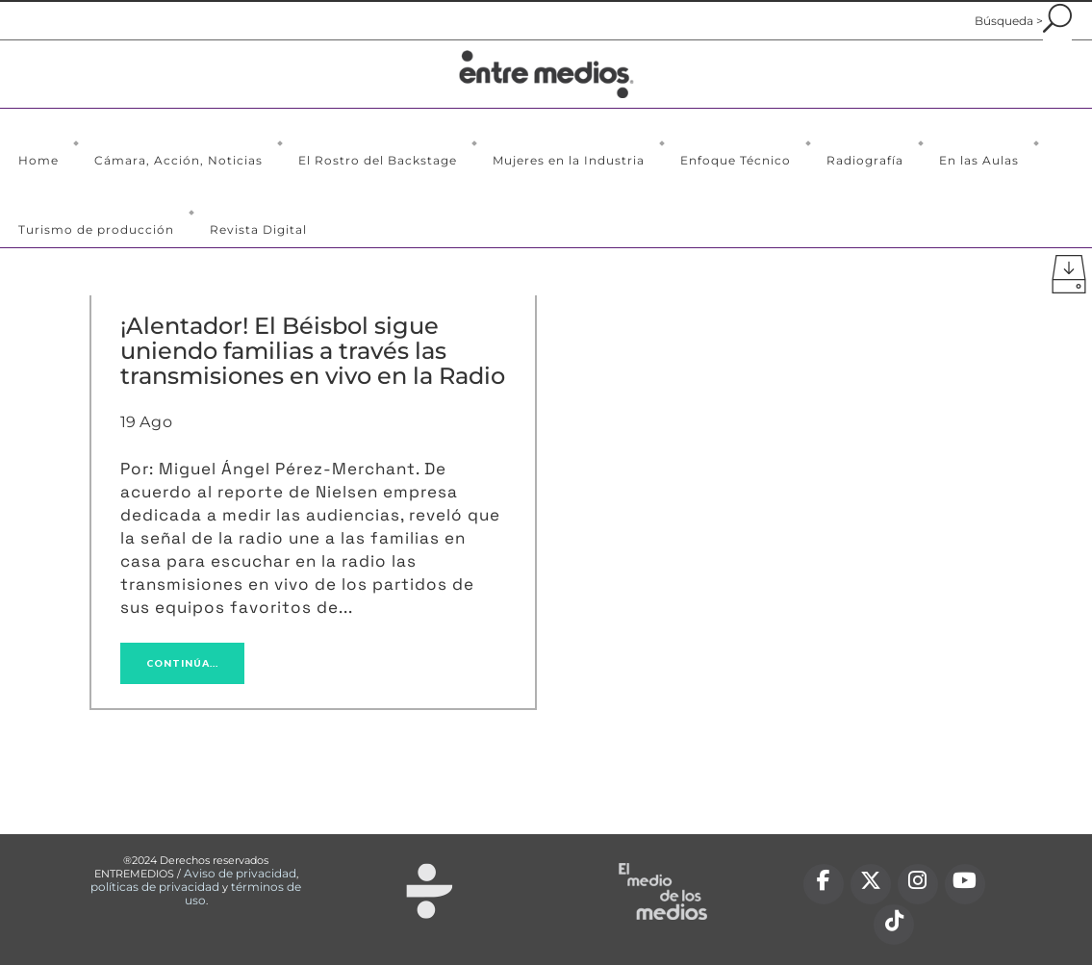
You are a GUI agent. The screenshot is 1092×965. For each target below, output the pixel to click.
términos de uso (243, 893)
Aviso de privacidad (240, 873)
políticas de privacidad (154, 886)
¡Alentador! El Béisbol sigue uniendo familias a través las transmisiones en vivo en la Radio (312, 351)
